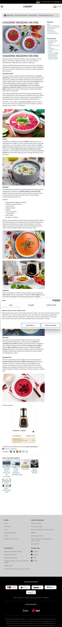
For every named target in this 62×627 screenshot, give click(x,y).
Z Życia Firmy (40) (51, 28)
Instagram (35, 554)
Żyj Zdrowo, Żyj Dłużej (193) (53, 27)
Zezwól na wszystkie (50, 325)
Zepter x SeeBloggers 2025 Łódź (34, 470)
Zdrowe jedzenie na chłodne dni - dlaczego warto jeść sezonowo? (52, 57)
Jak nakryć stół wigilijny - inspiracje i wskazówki (53, 53)
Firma (6, 520)
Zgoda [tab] (11, 305)
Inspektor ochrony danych (11, 539)
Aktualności (7, 526)
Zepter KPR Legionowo (10, 532)
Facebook (35, 551)
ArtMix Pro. (18, 197)
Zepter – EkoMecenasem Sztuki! (6, 490)
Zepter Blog (10, 15)
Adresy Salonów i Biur (37, 535)
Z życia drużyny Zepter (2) (52, 33)
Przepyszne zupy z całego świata (53, 46)
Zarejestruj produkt (36, 523)
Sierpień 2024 (33, 15)
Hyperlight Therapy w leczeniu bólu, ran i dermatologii (6, 472)
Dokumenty (8, 548)
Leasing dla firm (35, 544)
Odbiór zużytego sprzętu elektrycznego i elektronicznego (41, 539)
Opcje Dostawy (31, 604)
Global (48, 24)
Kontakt (6, 535)
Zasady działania (37, 520)
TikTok (34, 557)
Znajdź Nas (35, 548)
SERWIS (33, 532)
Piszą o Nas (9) (50, 30)
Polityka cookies (8, 565)
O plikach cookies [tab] (51, 305)
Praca (5, 529)
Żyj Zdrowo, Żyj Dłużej (21, 15)
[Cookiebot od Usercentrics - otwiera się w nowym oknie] (53, 300)
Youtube (35, 560)
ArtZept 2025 (25, 469)
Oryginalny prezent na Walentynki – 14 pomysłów (52, 42)
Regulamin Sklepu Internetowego (13, 551)
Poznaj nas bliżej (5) (51, 31)
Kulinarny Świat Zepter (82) (53, 25)
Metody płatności (31, 582)
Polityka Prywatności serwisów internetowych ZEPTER (16, 561)
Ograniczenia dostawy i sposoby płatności (42, 529)
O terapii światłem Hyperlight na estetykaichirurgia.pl (16, 471)
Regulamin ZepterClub (10, 554)
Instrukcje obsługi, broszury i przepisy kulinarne (17, 569)
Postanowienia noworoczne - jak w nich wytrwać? (53, 50)
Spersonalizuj (30, 325)
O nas (5, 523)
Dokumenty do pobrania (10, 557)
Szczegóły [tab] (31, 305)
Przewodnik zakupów (36, 526)
